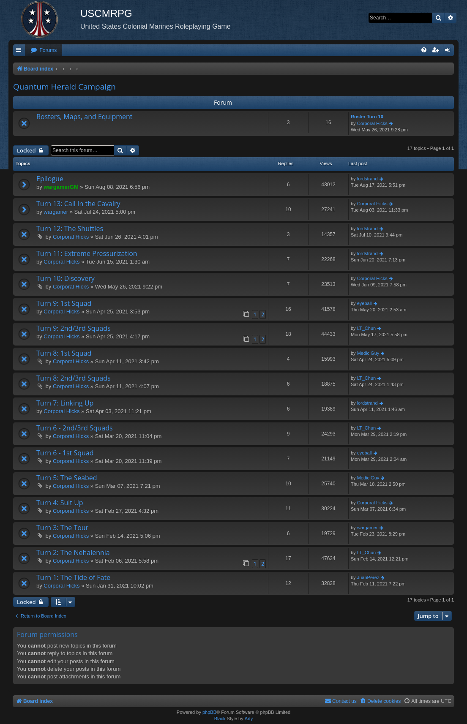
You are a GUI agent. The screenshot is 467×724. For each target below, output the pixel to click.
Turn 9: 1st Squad (63, 303)
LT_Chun (366, 328)
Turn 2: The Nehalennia (73, 552)
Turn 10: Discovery (65, 278)
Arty (249, 718)
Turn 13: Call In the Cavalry (78, 203)
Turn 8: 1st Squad (63, 353)
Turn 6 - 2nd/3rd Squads (74, 428)
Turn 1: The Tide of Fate (73, 577)
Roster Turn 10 (367, 116)
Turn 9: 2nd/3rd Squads (73, 328)
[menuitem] (43, 50)
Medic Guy (368, 353)
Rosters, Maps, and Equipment (84, 116)
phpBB (209, 712)
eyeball (364, 303)
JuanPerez (368, 577)
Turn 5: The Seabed (66, 477)
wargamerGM (61, 187)
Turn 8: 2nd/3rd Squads (73, 378)
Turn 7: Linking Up (64, 403)
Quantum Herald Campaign (64, 86)
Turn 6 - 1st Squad (64, 452)
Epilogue (49, 178)
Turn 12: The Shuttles (69, 228)
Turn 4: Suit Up (59, 502)
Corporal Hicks (372, 123)
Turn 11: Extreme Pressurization (86, 253)
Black (220, 718)
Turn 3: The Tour (62, 527)
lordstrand (367, 178)
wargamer (56, 212)
